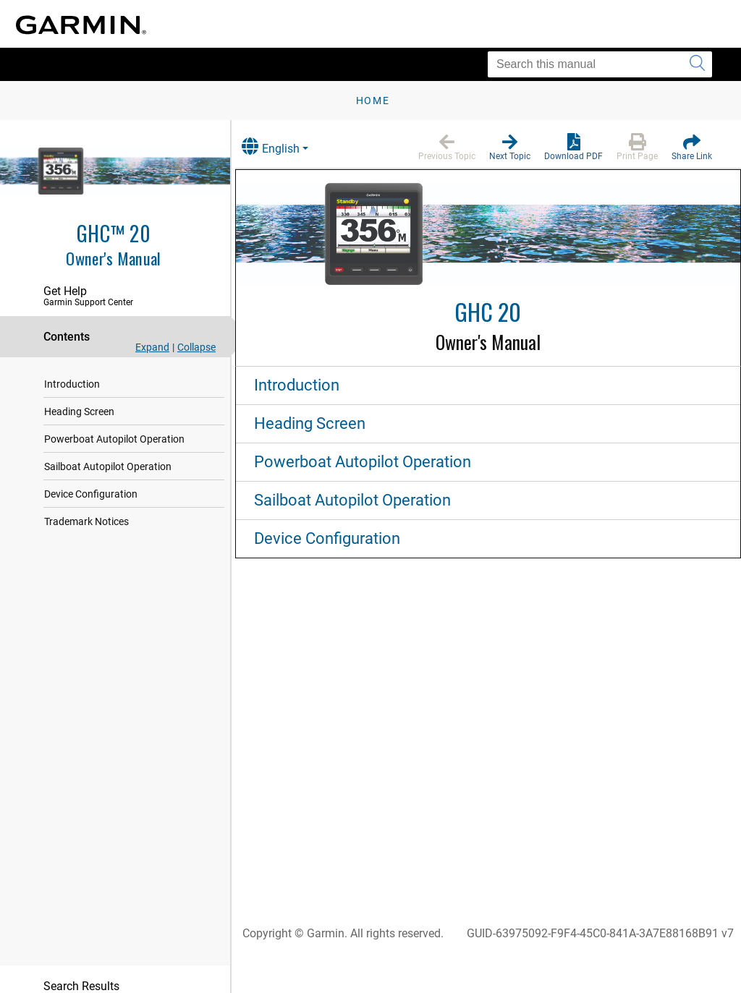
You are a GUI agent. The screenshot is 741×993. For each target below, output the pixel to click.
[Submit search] (697, 64)
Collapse (196, 347)
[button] (446, 147)
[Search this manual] (600, 64)
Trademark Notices (86, 521)
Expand (152, 347)
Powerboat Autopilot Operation (114, 439)
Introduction (72, 384)
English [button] (286, 146)
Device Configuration (90, 494)
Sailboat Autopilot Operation (108, 466)
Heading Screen (79, 411)
